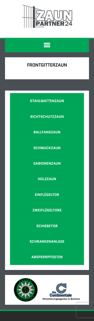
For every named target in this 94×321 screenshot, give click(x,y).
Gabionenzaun (47, 163)
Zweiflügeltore (46, 210)
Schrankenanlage (47, 241)
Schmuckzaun (47, 147)
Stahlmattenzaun (47, 100)
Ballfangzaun (47, 132)
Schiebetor (47, 225)
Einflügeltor (47, 194)
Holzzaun (47, 178)
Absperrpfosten (47, 256)
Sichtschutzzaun (47, 116)
